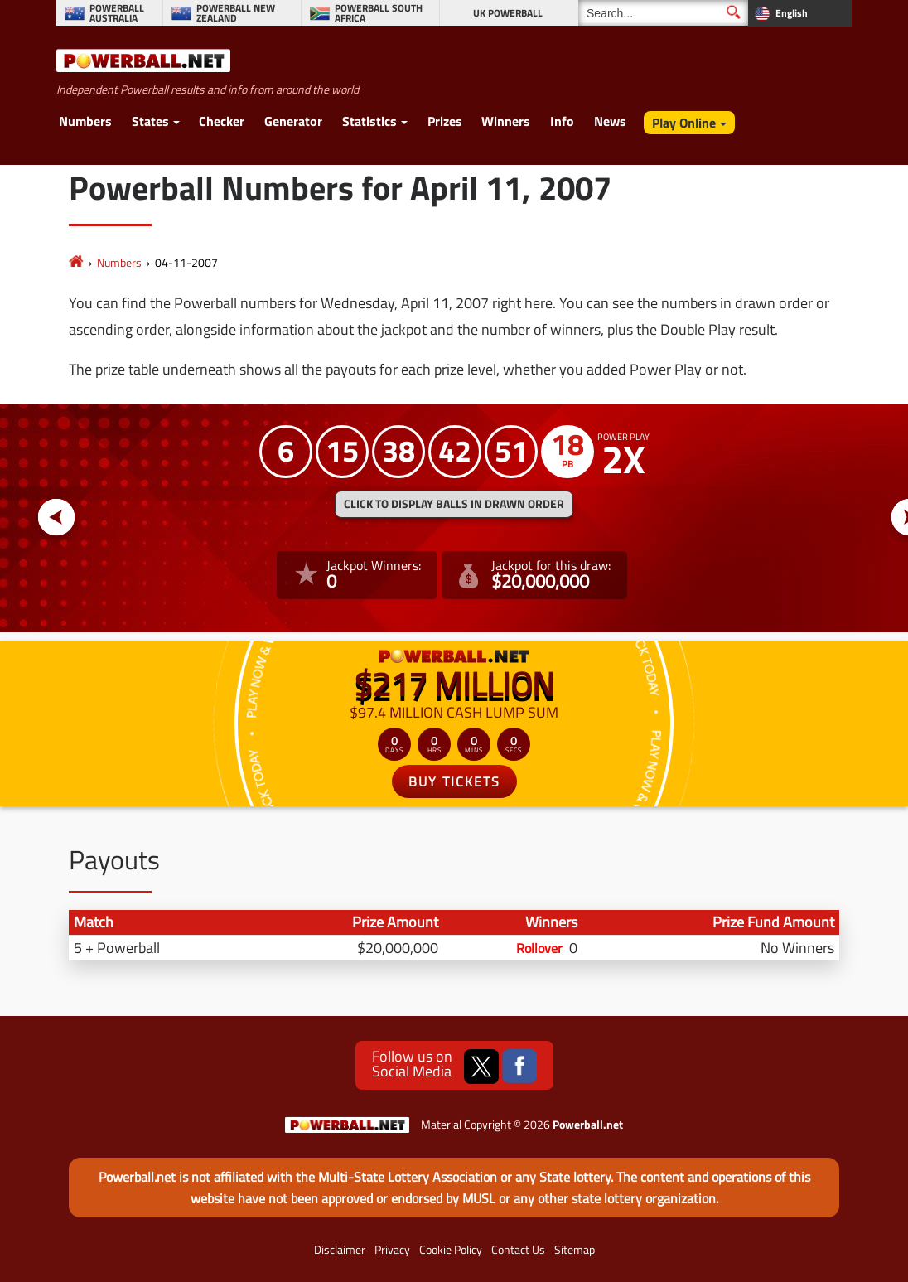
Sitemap (574, 1249)
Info (562, 121)
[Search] (663, 13)
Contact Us (518, 1249)
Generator (293, 121)
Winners (505, 121)
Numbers (85, 121)
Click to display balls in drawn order (454, 504)
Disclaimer (339, 1249)
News (610, 121)
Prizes (444, 121)
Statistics (369, 121)
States (150, 121)
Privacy (392, 1249)
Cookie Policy (450, 1249)
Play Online (684, 123)
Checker (221, 121)
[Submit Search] (733, 12)
